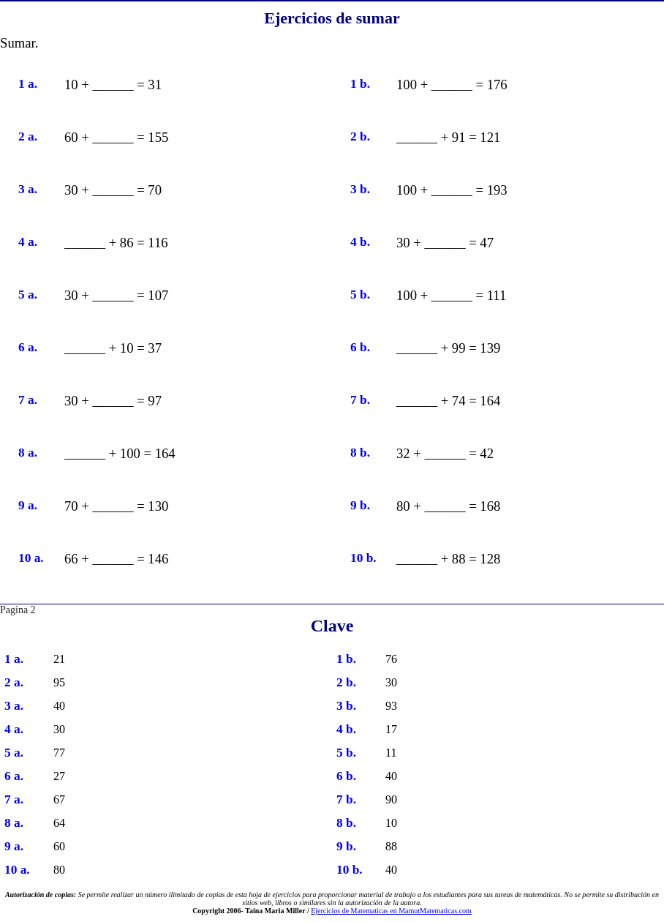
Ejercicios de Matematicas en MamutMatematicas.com (391, 911)
